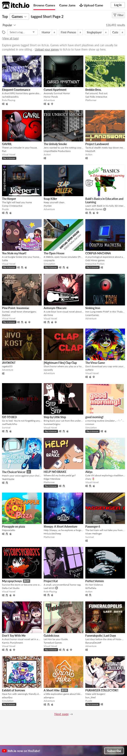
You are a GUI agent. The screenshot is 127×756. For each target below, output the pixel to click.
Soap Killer (50, 198)
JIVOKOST (8, 362)
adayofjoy (7, 697)
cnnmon (89, 424)
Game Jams (67, 5)
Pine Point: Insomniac (15, 308)
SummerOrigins (52, 424)
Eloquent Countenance (16, 89)
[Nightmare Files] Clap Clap (60, 362)
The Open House (54, 253)
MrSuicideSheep (52, 533)
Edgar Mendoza (52, 478)
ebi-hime (48, 315)
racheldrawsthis (10, 96)
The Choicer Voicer (13, 472)
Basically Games (93, 209)
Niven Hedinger (93, 533)
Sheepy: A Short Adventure (60, 526)
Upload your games (47, 49)
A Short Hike (52, 690)
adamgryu (49, 697)
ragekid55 (7, 366)
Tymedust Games (53, 642)
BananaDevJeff (93, 642)
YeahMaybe (8, 479)
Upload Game (91, 5)
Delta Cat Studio (11, 588)
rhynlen (48, 205)
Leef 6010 (49, 588)
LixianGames (92, 315)
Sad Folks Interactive (96, 96)
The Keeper (9, 198)
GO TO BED (9, 417)
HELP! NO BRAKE (55, 471)
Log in (118, 5)
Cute (115, 32)
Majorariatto (8, 530)
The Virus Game (95, 362)
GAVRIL (7, 144)
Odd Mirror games (95, 260)
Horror (46, 32)
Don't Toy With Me (14, 635)
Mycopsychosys (12, 581)
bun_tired (90, 697)
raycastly (48, 369)
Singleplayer (94, 32)
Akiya (88, 471)
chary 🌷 (90, 478)
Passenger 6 (92, 526)
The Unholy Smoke (55, 144)
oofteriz (89, 369)
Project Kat (51, 581)
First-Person (68, 32)
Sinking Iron (92, 308)
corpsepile (49, 260)
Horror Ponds (51, 96)
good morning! (94, 417)
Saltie (5, 260)
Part (4, 151)
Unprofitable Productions (57, 151)
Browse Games (44, 5)
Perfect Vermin (94, 581)
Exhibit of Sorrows (13, 690)
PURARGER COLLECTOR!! (101, 690)
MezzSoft (90, 151)
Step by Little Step (55, 417)
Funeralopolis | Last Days (100, 635)
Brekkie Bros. (93, 89)
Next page (61, 714)
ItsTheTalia (90, 588)
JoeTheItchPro (9, 424)
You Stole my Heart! (14, 253)
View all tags (10, 38)
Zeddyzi (6, 315)
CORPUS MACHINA (98, 253)
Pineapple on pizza (13, 526)
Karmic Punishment (12, 642)
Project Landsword (97, 144)
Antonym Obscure (55, 308)
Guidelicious (51, 635)
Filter (118, 15)
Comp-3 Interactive (12, 205)
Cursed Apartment (55, 89)
